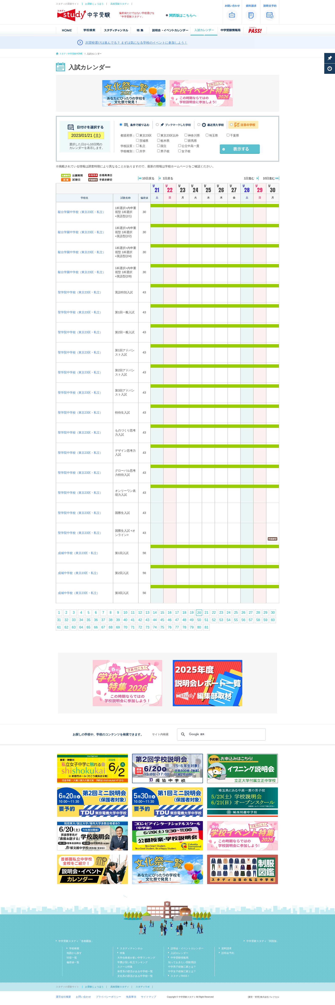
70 (125, 627)
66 (96, 627)
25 (236, 612)
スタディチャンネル (131, 948)
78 (184, 627)
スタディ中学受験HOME (71, 54)
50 (199, 620)
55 (236, 620)
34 (81, 620)
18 (184, 612)
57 (251, 620)
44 (155, 620)
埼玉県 (213, 135)
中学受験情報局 (179, 957)
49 (192, 620)
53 (221, 620)
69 (118, 627)
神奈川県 (194, 135)
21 (206, 612)
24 (228, 612)
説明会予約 (227, 953)
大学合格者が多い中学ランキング (136, 957)
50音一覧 (72, 957)
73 (147, 627)
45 (162, 620)
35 (88, 620)
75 (162, 627)
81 (206, 627)
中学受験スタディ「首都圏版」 (76, 941)
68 (111, 627)
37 (103, 620)
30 (273, 612)
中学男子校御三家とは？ (182, 966)
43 (147, 620)
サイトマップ (148, 996)
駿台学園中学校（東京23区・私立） (82, 212)
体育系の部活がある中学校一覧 (135, 971)
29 (265, 612)
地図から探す (74, 953)
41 (133, 620)
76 (170, 627)
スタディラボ (143, 986)
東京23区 (145, 135)
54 (228, 620)
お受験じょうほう (94, 4)
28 (258, 612)
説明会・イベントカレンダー (187, 948)
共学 (142, 151)
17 (177, 612)
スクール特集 (125, 966)
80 (199, 627)
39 (118, 620)
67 (103, 627)
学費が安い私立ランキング (132, 962)
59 (265, 620)
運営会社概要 (63, 996)
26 (243, 612)
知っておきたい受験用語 (182, 962)
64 (81, 627)
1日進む (249, 178)
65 (88, 627)
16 (170, 612)
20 (199, 613)
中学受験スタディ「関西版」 (262, 941)
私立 (142, 146)
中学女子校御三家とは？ (182, 971)
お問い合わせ (83, 996)
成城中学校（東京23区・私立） (79, 553)
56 (243, 620)
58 (258, 620)
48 (184, 620)
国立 (163, 146)
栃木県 (165, 140)
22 (214, 612)
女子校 (186, 151)
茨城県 (143, 140)
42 (140, 620)
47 (177, 620)
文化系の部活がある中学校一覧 (135, 976)
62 (66, 627)
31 (59, 620)
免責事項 (131, 996)
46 (170, 620)
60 (273, 620)
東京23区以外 (170, 135)
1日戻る (168, 178)
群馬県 (192, 140)
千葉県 (234, 135)
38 (111, 620)
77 (177, 627)
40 (125, 620)
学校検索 (74, 948)
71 (133, 627)
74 (155, 627)
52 (214, 620)
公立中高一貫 (190, 146)
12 (140, 612)
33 (74, 620)
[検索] (220, 734)
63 (74, 627)
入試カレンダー (179, 953)
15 (162, 612)
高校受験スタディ (119, 4)
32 (66, 620)
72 (140, 627)
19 (192, 612)
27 (251, 612)
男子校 (165, 151)
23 (221, 612)
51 (206, 620)
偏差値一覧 (73, 962)
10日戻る (148, 178)
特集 (122, 953)
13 (147, 612)
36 (96, 620)
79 (192, 627)
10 (125, 612)
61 (59, 627)
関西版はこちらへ (182, 15)
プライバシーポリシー (108, 996)
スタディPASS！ (180, 976)
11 (133, 612)
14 (155, 612)
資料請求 (226, 948)
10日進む (269, 178)
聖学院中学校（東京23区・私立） (80, 292)
